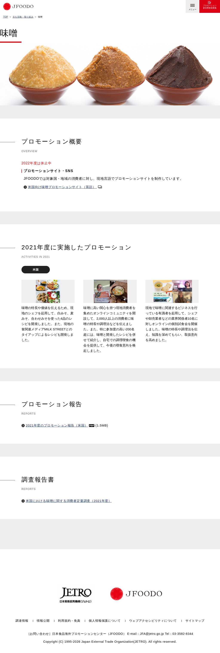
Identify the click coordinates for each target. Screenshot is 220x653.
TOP (5, 17)
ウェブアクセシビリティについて (153, 621)
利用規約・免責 (69, 621)
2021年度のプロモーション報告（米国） (60, 425)
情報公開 (43, 621)
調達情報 (21, 621)
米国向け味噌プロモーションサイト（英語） (65, 187)
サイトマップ (195, 621)
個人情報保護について (105, 621)
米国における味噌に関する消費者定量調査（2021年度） (69, 501)
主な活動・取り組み (23, 17)
